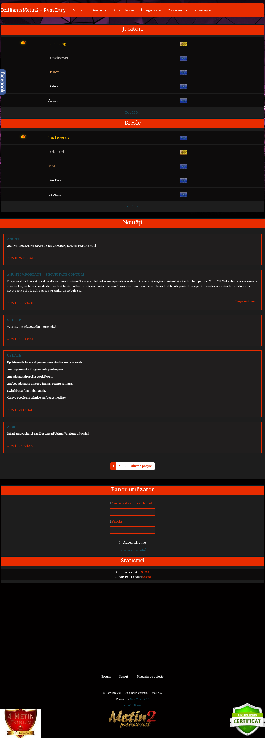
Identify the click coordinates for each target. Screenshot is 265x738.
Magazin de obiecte (150, 676)
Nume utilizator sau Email (131, 503)
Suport (123, 676)
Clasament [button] (177, 10)
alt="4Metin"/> (11, 736)
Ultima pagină (141, 466)
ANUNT (13, 239)
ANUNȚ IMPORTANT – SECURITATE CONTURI (45, 274)
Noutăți (78, 10)
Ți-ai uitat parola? (132, 550)
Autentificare (123, 10)
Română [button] (202, 10)
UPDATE (14, 320)
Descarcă (98, 10)
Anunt (12, 427)
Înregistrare (151, 10)
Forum (106, 676)
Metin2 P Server (133, 705)
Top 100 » (132, 112)
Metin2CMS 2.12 (139, 699)
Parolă (116, 521)
